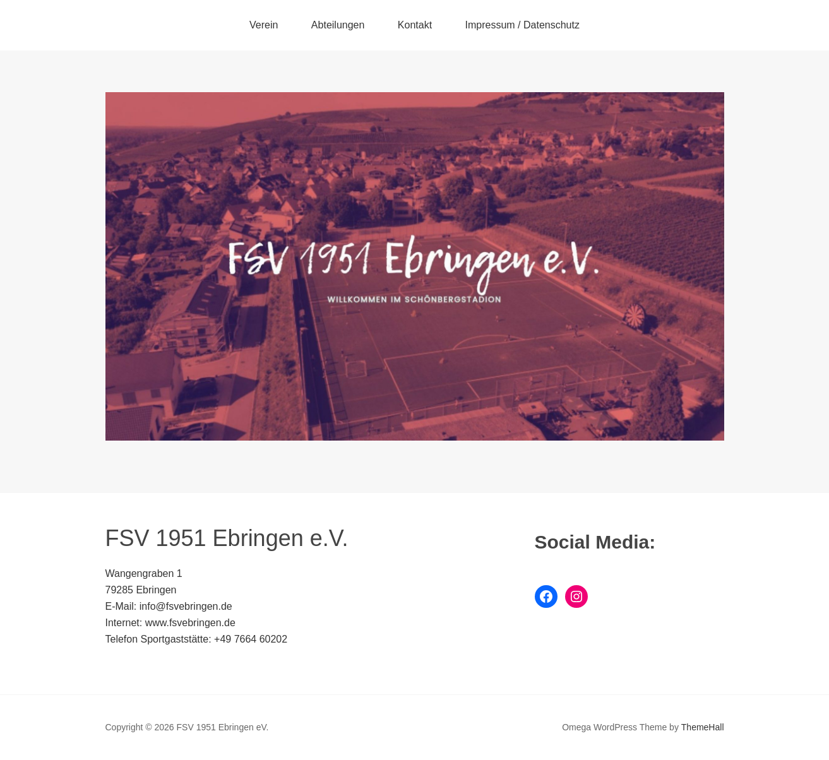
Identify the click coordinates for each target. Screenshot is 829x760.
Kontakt (415, 25)
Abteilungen (338, 25)
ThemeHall (702, 727)
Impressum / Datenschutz (522, 25)
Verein (263, 25)
